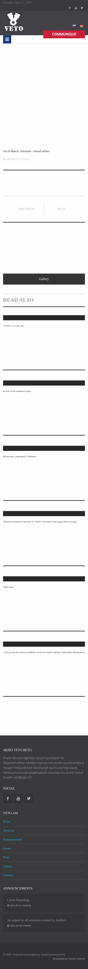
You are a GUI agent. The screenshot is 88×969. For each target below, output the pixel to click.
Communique (64, 34)
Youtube (76, 8)
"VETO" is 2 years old (13, 326)
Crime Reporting (18, 900)
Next (61, 209)
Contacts (8, 875)
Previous (27, 209)
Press (6, 857)
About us (8, 830)
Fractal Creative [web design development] (76, 958)
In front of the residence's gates (17, 391)
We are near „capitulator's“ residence (19, 456)
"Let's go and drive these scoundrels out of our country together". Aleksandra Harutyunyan (44, 652)
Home (6, 821)
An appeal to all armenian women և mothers (36, 920)
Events (7, 848)
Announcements (12, 839)
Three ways (8, 587)
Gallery (7, 866)
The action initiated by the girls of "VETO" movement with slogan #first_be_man (40, 521)
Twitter (82, 8)
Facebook (70, 8)
